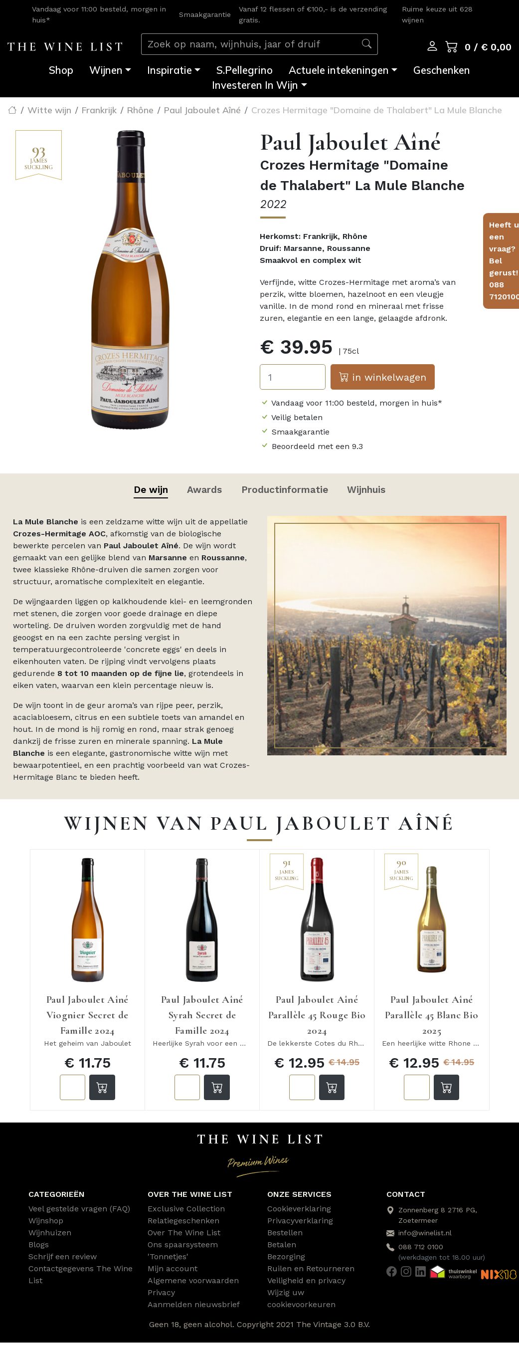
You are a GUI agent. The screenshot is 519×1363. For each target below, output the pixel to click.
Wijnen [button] (106, 70)
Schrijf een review (62, 1256)
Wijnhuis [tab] (366, 489)
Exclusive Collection (186, 1208)
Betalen (281, 1244)
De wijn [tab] (151, 489)
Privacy (161, 1292)
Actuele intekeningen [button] (339, 70)
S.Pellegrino (244, 70)
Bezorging (286, 1256)
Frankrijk (99, 109)
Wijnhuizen (49, 1232)
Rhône (140, 109)
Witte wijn (49, 109)
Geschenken (441, 70)
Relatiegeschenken (183, 1220)
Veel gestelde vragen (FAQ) (79, 1208)
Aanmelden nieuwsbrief (194, 1304)
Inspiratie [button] (169, 70)
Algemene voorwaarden (193, 1280)
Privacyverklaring (300, 1220)
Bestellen (285, 1232)
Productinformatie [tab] (284, 489)
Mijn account (172, 1268)
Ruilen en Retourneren (310, 1268)
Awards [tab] (204, 489)
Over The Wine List (184, 1232)
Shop (61, 70)
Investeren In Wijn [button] (255, 85)
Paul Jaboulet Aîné (202, 109)
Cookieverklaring (299, 1208)
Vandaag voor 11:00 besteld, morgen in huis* (356, 403)
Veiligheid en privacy (306, 1280)
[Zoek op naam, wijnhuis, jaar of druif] (248, 44)
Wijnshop (45, 1220)
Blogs (38, 1244)
